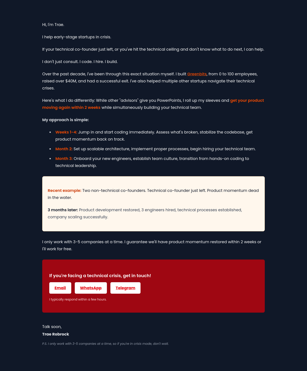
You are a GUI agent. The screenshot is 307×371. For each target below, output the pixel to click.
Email (60, 288)
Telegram (125, 288)
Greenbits (197, 74)
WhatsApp (91, 288)
